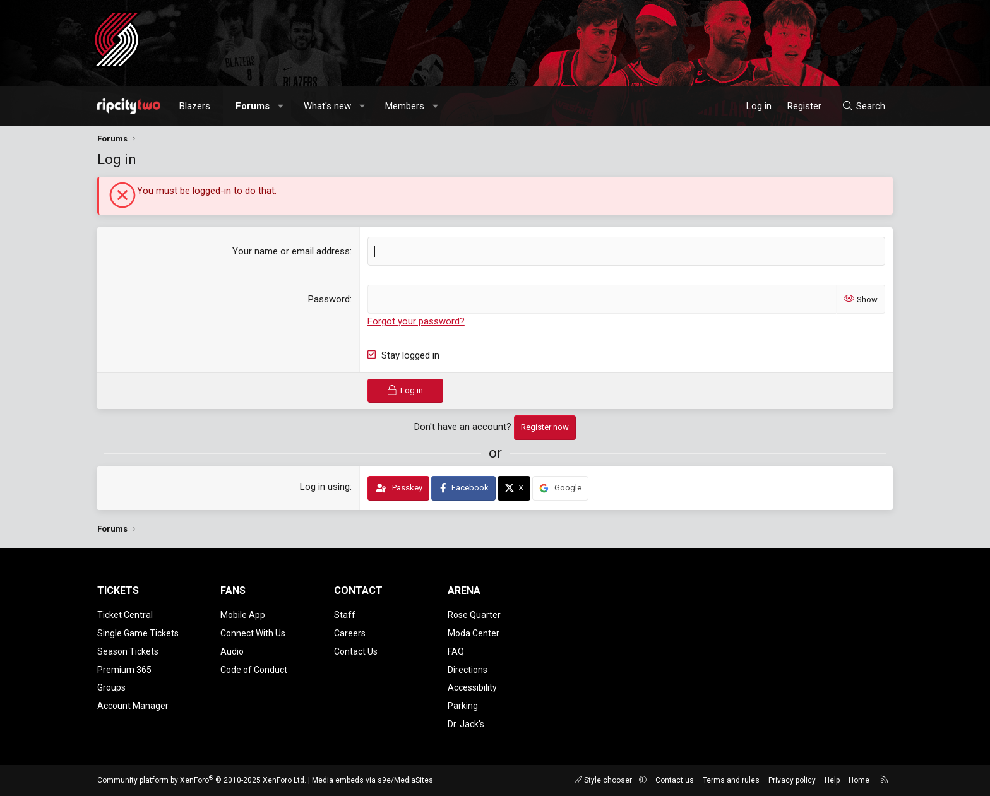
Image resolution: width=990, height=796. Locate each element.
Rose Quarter (474, 615)
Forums (253, 106)
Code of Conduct (253, 670)
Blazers (194, 106)
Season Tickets (127, 651)
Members (404, 106)
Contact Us (356, 651)
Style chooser (604, 780)
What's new (327, 106)
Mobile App (242, 615)
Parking (463, 706)
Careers (350, 633)
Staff (344, 615)
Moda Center (473, 633)
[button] (281, 106)
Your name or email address (291, 251)
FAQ (456, 651)
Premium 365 (124, 670)
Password (329, 299)
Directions (467, 670)
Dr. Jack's (466, 724)
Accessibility (472, 687)
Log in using (325, 486)
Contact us (674, 780)
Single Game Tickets (138, 633)
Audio (232, 651)
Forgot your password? (416, 321)
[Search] (863, 106)
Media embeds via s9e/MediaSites (372, 780)
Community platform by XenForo (201, 780)
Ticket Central (125, 615)
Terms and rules (731, 780)
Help (832, 780)
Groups (111, 687)
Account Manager (133, 706)
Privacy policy (792, 780)
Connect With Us (252, 633)
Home (859, 780)
